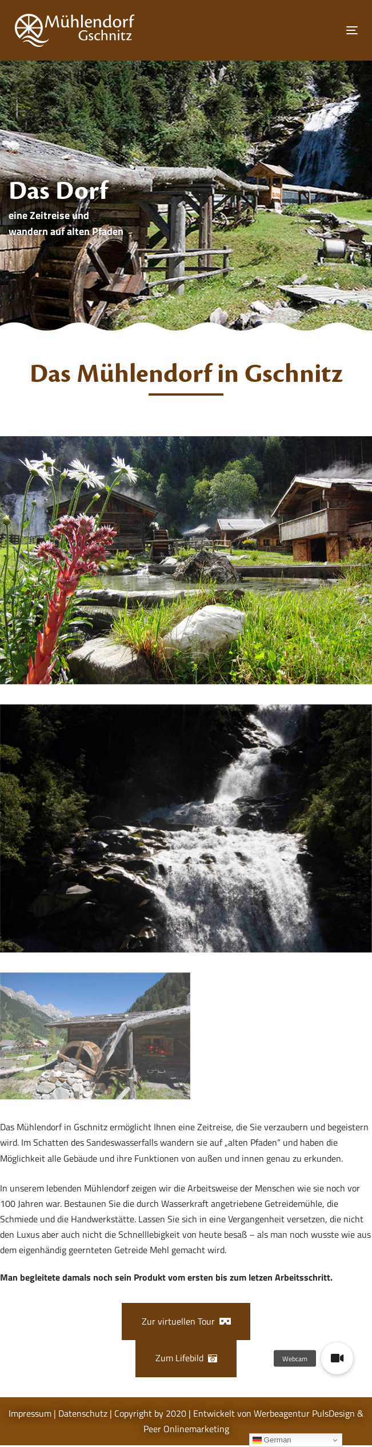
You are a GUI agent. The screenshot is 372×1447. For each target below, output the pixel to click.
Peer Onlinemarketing (186, 1429)
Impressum (30, 1413)
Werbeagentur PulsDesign (304, 1413)
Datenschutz (82, 1413)
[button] (337, 1358)
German (272, 1440)
